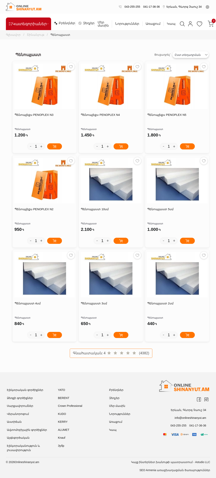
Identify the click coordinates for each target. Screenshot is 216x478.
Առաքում (153, 23)
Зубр (61, 445)
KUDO (62, 413)
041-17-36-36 (151, 6)
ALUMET (63, 429)
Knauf (61, 437)
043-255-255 (131, 6)
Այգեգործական (18, 437)
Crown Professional (70, 405)
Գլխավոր (13, 34)
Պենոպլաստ (61, 34)
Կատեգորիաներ (28, 24)
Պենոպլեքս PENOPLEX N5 (166, 115)
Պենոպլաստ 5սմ (160, 209)
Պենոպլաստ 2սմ (160, 303)
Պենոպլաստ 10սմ (95, 209)
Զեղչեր (84, 23)
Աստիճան (14, 421)
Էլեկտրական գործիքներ (25, 389)
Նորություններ (127, 23)
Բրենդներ (63, 23)
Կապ (171, 23)
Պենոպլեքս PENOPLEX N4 (100, 115)
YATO (61, 389)
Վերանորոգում (18, 413)
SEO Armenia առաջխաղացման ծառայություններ (174, 470)
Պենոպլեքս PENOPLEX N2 (34, 209)
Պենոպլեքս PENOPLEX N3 (34, 115)
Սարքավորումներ (20, 405)
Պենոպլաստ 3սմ (94, 303)
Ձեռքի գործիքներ (20, 398)
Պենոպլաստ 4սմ (28, 303)
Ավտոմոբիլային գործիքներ (27, 429)
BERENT (63, 398)
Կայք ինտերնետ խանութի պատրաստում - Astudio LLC (170, 462)
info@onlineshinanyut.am (190, 417)
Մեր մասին (103, 24)
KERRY (62, 421)
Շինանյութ (35, 34)
